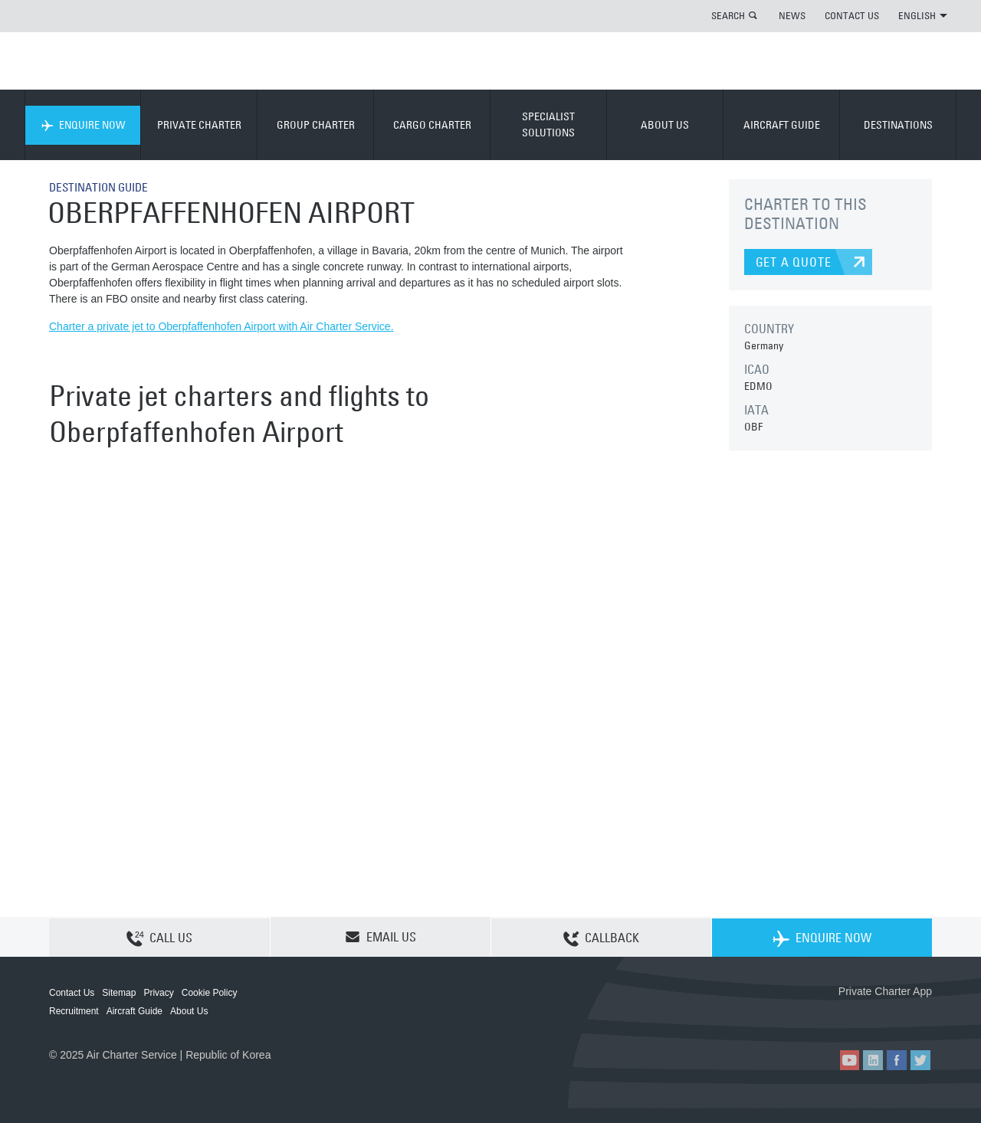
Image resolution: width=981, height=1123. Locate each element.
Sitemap (119, 992)
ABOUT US (665, 125)
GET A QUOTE (794, 262)
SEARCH (728, 15)
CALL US (159, 937)
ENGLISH (922, 15)
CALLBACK (601, 937)
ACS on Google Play (899, 1016)
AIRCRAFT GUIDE (781, 125)
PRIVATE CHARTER (199, 125)
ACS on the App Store (830, 1016)
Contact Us (71, 992)
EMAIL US (380, 937)
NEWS (792, 15)
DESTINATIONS (898, 125)
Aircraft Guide (134, 1011)
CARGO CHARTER (432, 125)
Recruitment (74, 1011)
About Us (189, 1011)
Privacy (158, 992)
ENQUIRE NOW (83, 125)
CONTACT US (852, 15)
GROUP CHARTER (316, 125)
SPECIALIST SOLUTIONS (548, 124)
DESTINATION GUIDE (102, 187)
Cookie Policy (210, 992)
